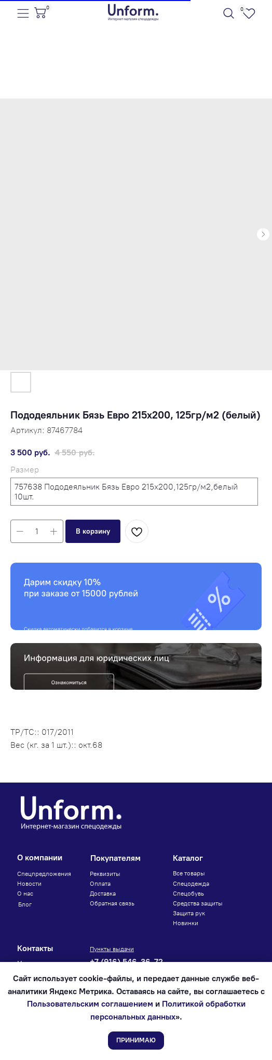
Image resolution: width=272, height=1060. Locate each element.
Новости (29, 883)
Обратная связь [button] (112, 903)
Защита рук (189, 913)
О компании (39, 857)
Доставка (103, 893)
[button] (92, 531)
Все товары (189, 873)
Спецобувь (188, 893)
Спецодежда (191, 883)
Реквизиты (105, 873)
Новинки (185, 923)
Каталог (188, 858)
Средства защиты (198, 903)
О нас (25, 893)
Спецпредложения (44, 873)
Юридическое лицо (47, 649)
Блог (25, 904)
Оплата (100, 883)
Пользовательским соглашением (90, 1004)
